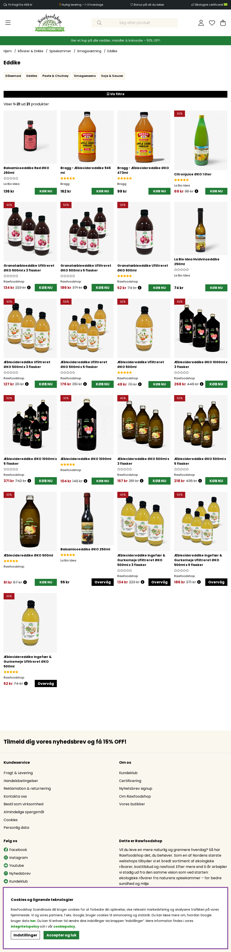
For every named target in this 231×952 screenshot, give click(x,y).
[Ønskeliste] (212, 23)
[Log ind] (201, 23)
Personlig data (16, 828)
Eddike (112, 51)
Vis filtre (116, 94)
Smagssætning (89, 51)
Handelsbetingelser (21, 782)
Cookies (11, 821)
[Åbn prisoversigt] (196, 191)
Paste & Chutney (55, 76)
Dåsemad (13, 76)
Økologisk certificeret (211, 5)
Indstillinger (25, 935)
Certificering (130, 782)
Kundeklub (128, 774)
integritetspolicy (25, 926)
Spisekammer (60, 51)
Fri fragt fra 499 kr (20, 5)
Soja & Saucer (112, 76)
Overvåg (102, 583)
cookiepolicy (64, 926)
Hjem (8, 51)
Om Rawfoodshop (135, 797)
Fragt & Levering (18, 774)
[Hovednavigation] (8, 23)
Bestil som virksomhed (23, 805)
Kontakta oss (15, 797)
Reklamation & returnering (27, 789)
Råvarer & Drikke (30, 51)
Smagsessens (85, 76)
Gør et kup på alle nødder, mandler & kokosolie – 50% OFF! (115, 40)
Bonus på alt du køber (149, 5)
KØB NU (46, 287)
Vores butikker (132, 805)
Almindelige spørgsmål (24, 813)
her (33, 921)
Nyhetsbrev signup (135, 789)
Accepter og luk (61, 935)
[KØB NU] (46, 191)
